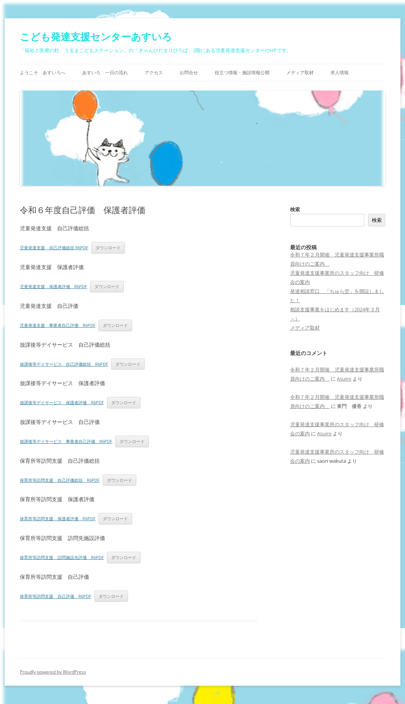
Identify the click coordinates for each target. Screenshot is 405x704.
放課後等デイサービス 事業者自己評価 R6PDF (66, 441)
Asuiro (344, 378)
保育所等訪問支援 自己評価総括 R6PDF (60, 480)
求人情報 (339, 72)
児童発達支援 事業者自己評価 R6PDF (58, 325)
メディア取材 (300, 72)
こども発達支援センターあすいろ (96, 36)
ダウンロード (108, 247)
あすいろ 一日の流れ (105, 72)
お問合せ (189, 72)
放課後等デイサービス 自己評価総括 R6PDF (64, 364)
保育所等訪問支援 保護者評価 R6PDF (58, 518)
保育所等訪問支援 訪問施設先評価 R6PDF (62, 557)
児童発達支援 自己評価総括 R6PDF (54, 247)
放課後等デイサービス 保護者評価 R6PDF (62, 402)
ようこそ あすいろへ (42, 72)
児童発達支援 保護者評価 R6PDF (53, 286)
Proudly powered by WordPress (53, 672)
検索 (295, 209)
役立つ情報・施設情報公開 (242, 72)
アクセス (154, 72)
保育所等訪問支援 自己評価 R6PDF (55, 596)
